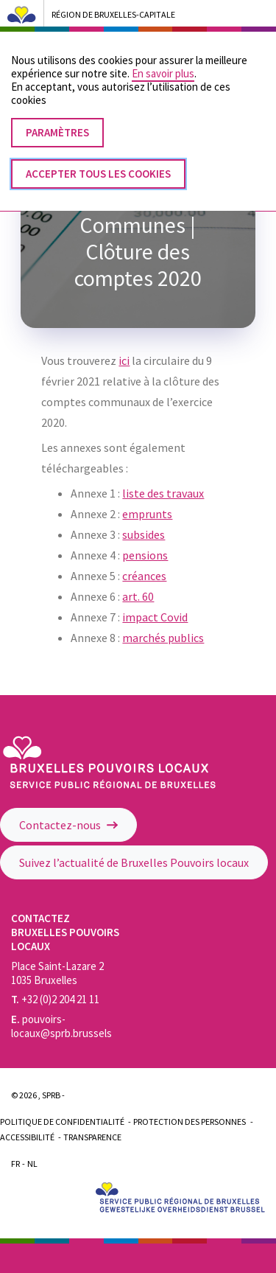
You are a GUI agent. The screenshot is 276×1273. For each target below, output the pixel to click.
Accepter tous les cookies (98, 159)
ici (124, 360)
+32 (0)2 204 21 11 (55, 999)
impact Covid (155, 617)
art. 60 (138, 596)
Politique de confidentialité (62, 1121)
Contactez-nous (68, 824)
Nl (32, 1163)
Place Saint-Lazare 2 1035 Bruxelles (57, 973)
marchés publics (163, 637)
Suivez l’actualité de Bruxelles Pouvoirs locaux (134, 862)
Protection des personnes (189, 1121)
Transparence (92, 1137)
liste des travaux (163, 493)
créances (144, 575)
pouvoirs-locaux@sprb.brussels (61, 1026)
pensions (145, 555)
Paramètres (57, 118)
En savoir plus (163, 59)
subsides (143, 534)
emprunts (147, 513)
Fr (15, 1163)
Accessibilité (27, 1137)
